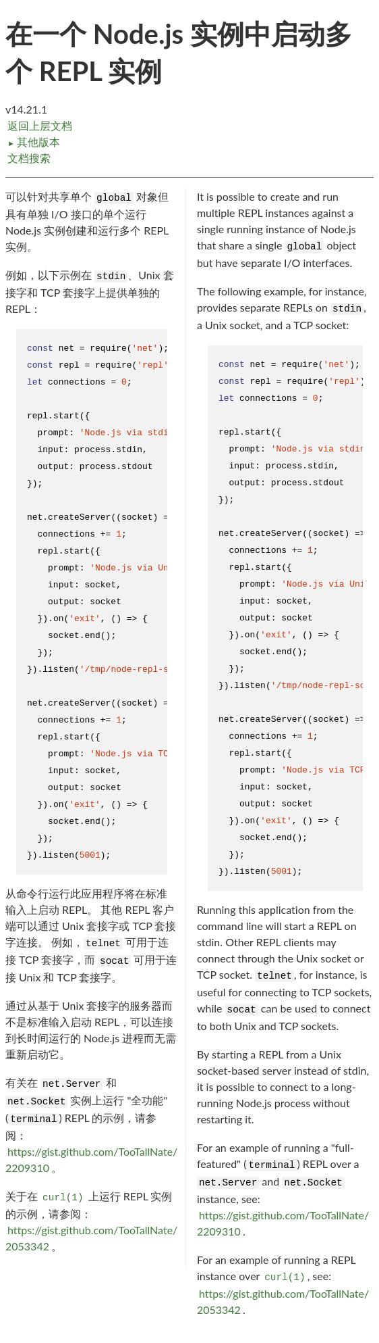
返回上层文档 (39, 125)
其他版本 (33, 141)
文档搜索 (29, 157)
